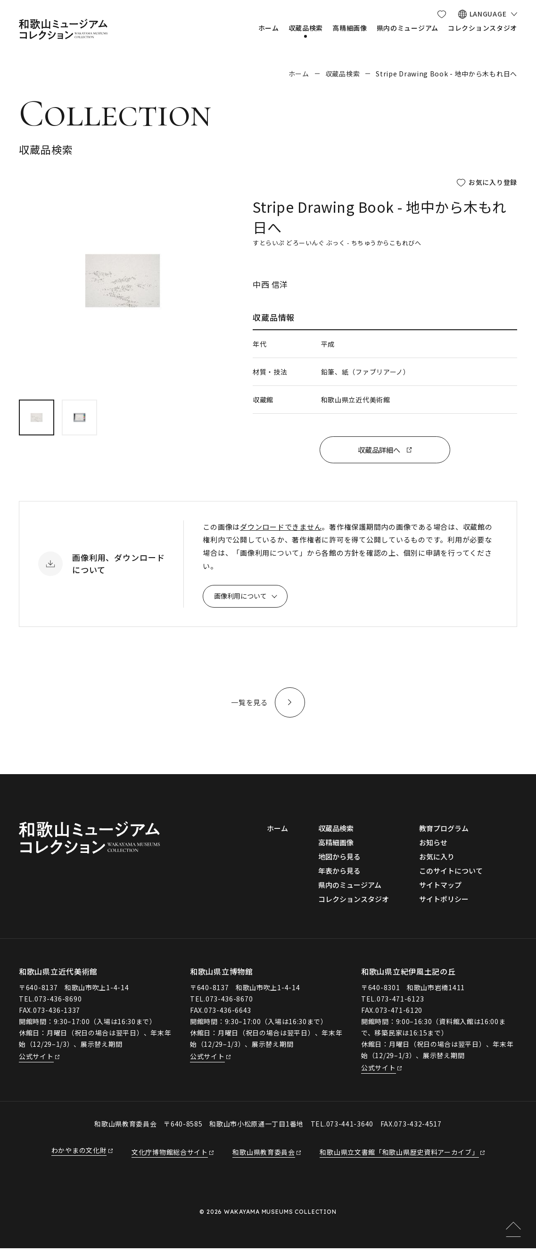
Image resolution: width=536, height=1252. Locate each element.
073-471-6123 (400, 1002)
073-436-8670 (229, 1002)
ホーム (299, 73)
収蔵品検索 (342, 73)
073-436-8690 (58, 1002)
